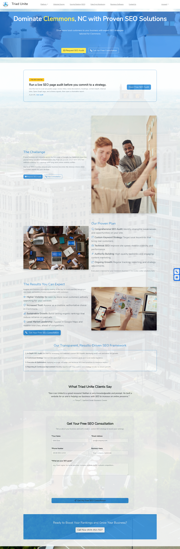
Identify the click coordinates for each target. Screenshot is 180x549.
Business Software (117, 4)
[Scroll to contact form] (176, 277)
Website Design (59, 4)
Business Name (97, 448)
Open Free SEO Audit (139, 87)
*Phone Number (57, 448)
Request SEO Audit (73, 50)
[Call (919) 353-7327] (176, 271)
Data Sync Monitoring (98, 4)
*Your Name (56, 436)
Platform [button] (44, 4)
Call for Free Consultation (103, 50)
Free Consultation (53, 176)
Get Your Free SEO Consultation (42, 332)
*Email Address (97, 436)
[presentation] (69, 488)
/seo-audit (39, 95)
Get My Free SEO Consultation (90, 500)
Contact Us (132, 4)
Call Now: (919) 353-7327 (90, 529)
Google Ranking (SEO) (77, 4)
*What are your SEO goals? (62, 461)
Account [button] (164, 4)
